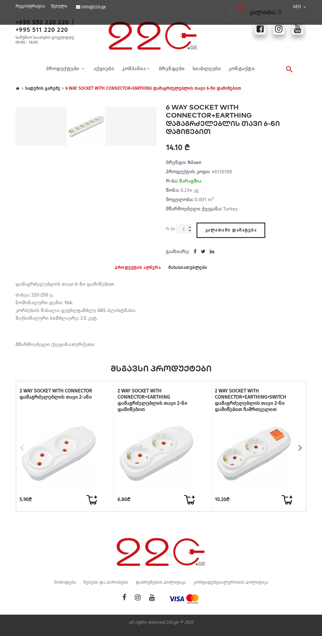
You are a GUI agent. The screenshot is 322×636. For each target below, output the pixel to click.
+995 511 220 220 (41, 29)
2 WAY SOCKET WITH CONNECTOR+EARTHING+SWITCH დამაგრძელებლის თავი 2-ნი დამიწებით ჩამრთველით (252, 399)
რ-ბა (170, 228)
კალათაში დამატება (231, 227)
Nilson (194, 162)
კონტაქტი (241, 68)
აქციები (104, 68)
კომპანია (134, 68)
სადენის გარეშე (42, 88)
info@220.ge (93, 7)
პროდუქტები (63, 68)
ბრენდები (172, 68)
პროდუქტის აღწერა (135, 266)
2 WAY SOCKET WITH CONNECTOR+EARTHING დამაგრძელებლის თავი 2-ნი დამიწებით (153, 399)
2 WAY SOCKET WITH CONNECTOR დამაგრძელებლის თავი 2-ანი (57, 393)
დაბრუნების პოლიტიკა (161, 588)
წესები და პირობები (105, 588)
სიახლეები (206, 68)
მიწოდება (65, 588)
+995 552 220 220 (42, 22)
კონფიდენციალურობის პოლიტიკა (230, 588)
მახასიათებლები (190, 266)
